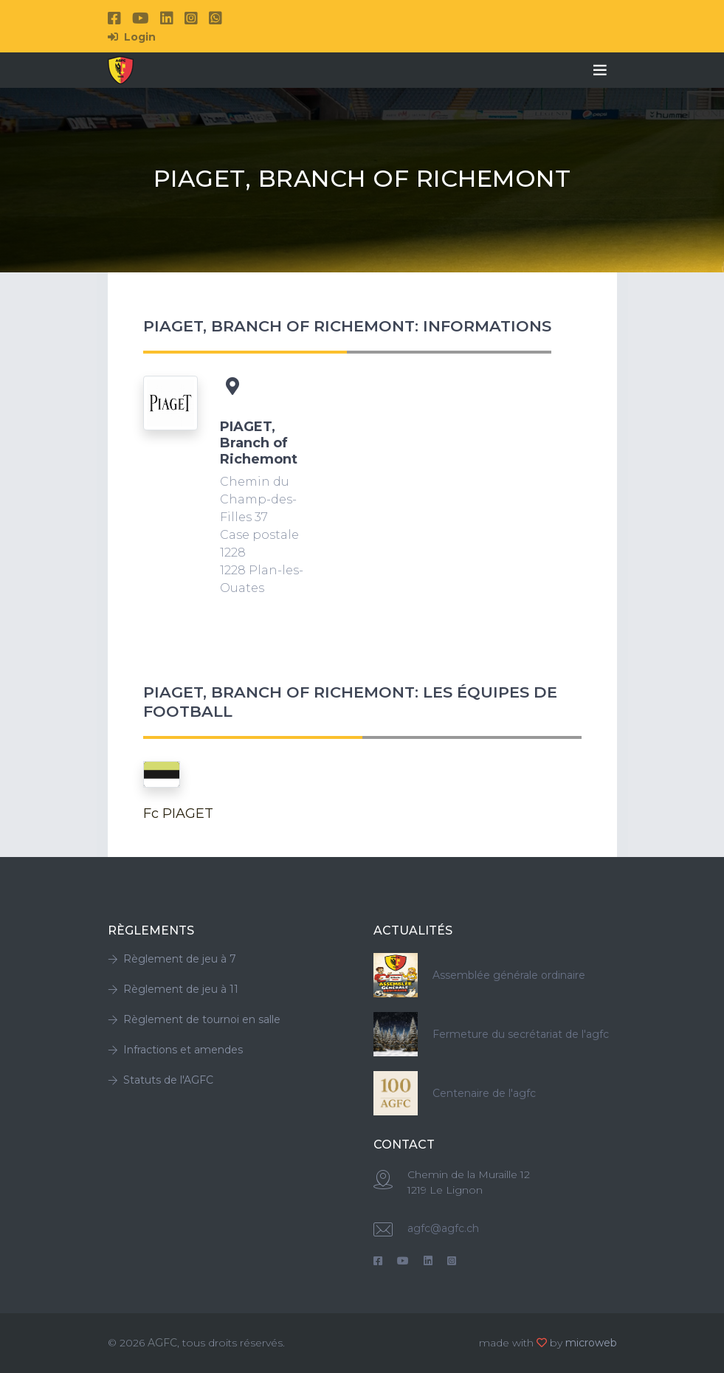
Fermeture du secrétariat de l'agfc (520, 1034)
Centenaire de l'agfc (484, 1093)
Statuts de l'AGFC (160, 1080)
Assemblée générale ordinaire (508, 975)
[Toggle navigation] (600, 70)
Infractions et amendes (175, 1049)
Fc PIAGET (178, 813)
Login (132, 37)
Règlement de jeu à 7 (172, 959)
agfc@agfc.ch (443, 1228)
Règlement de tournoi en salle (194, 1019)
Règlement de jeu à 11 (173, 989)
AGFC (162, 1342)
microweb (591, 1342)
